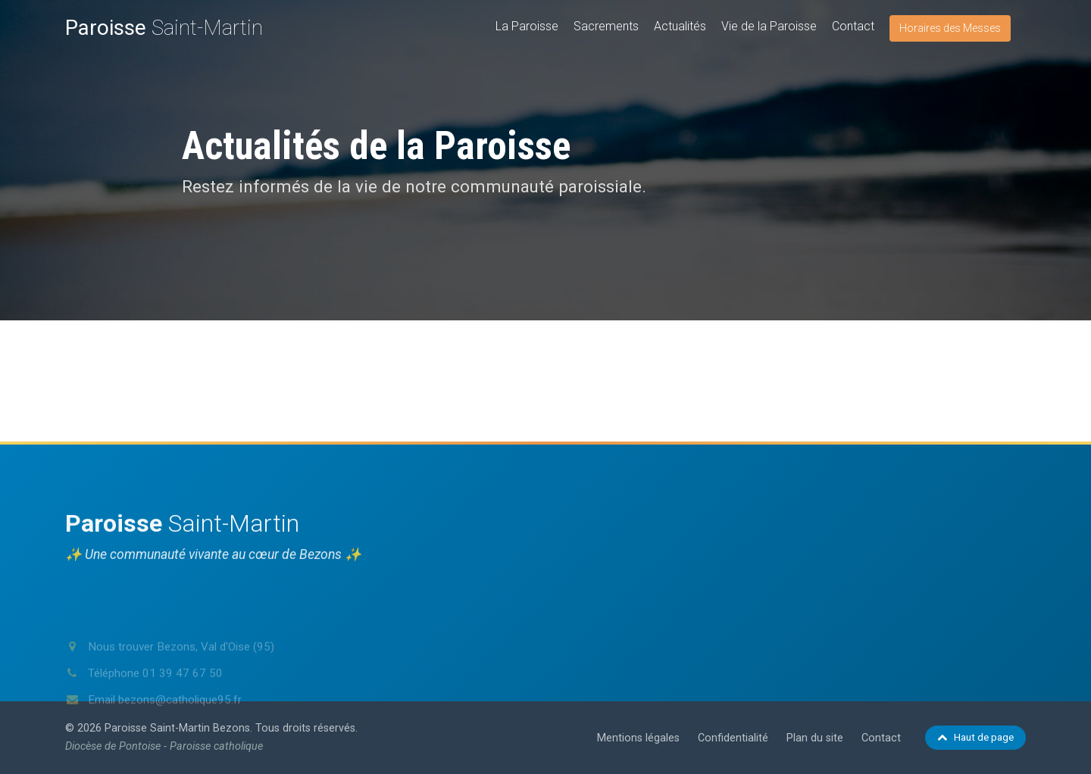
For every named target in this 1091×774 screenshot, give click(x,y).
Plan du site (814, 738)
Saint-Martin (164, 27)
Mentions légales (638, 738)
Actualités (680, 26)
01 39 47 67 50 (182, 700)
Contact (853, 26)
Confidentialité (733, 738)
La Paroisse (526, 26)
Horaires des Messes (950, 28)
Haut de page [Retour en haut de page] (975, 737)
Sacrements (606, 26)
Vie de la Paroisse (769, 26)
